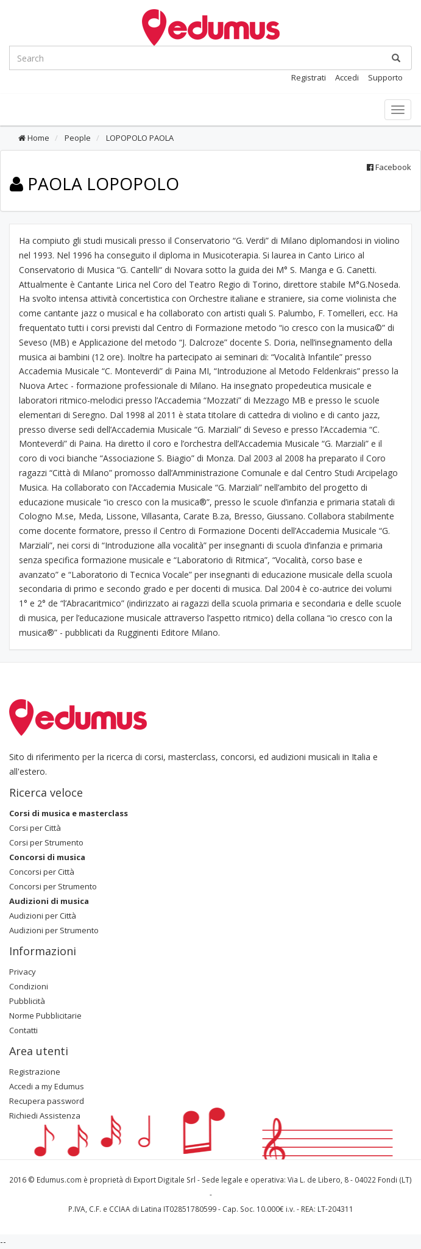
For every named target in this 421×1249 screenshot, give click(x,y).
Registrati (308, 77)
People (77, 137)
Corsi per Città (35, 827)
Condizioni (28, 986)
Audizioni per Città (42, 915)
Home (33, 137)
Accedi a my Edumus (46, 1086)
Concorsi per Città (41, 871)
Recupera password (46, 1100)
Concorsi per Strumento (53, 886)
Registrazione (34, 1071)
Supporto (385, 77)
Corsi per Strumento (46, 842)
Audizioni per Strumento (54, 930)
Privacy (22, 971)
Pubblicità (27, 1000)
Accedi (347, 77)
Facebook (389, 167)
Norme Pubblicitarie (45, 1015)
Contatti (23, 1030)
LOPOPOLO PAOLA (139, 137)
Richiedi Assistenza (44, 1115)
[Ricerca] (396, 57)
